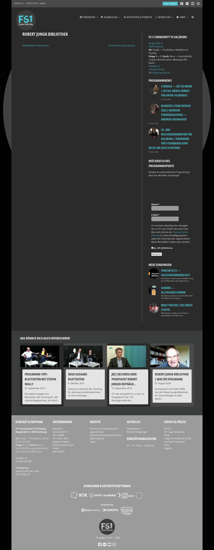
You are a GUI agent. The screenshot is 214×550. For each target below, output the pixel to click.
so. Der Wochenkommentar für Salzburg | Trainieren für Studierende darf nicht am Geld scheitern (170, 139)
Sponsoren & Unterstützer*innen (107, 486)
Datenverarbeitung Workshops (106, 435)
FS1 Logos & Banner (174, 431)
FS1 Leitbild (58, 435)
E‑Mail (155, 214)
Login (92, 441)
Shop (166, 435)
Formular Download (174, 441)
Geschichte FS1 (60, 431)
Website (95, 421)
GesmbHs (58, 428)
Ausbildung (111, 17)
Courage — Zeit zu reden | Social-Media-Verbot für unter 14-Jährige (176, 90)
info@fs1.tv (18, 3)
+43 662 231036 (31, 3)
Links (166, 444)
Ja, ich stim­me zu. (162, 247)
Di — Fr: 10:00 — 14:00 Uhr (140, 445)
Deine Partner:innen (63, 444)
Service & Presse (175, 421)
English (42, 3)
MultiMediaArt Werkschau (35, 45)
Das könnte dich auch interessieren (45, 338)
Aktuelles (133, 421)
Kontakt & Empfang (29, 421)
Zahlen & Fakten (61, 441)
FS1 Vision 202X (61, 438)
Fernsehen (89, 17)
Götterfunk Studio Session (121, 45)
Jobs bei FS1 (59, 451)
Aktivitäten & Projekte (139, 17)
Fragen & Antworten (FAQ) (177, 438)
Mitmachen (164, 17)
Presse (167, 428)
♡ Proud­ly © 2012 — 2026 (107, 537)
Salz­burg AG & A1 (161, 72)
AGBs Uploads (97, 438)
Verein (56, 448)
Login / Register (170, 3)
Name (155, 204)
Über (182, 17)
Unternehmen (62, 421)
